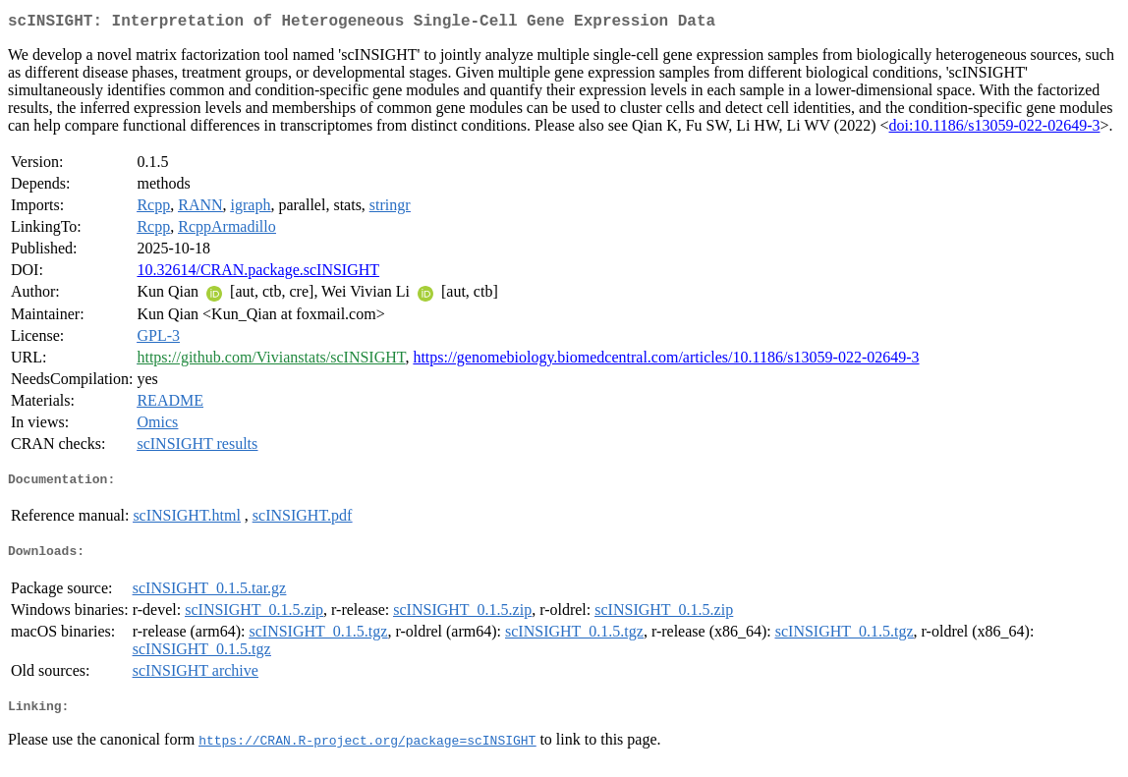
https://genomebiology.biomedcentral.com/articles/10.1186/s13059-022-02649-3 (666, 361)
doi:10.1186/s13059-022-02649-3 (994, 129)
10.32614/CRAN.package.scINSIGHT (258, 273)
